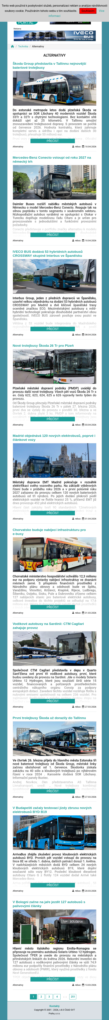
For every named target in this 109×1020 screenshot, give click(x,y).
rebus (76, 146)
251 (73, 996)
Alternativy (18, 146)
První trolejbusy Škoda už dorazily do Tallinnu (49, 718)
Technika (23, 46)
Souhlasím (87, 11)
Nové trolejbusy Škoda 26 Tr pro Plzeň (43, 345)
